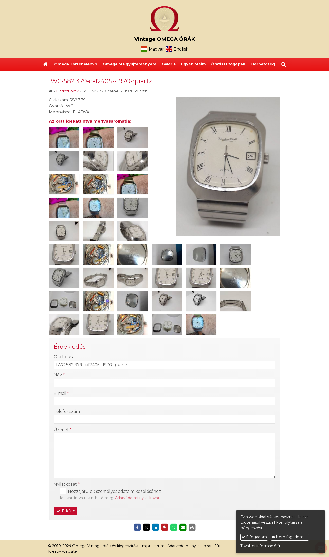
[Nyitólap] (164, 18)
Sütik (219, 546)
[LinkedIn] (155, 527)
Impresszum (153, 546)
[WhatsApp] (174, 527)
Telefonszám (67, 411)
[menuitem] (129, 64)
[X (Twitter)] (146, 527)
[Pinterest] (164, 527)
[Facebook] (137, 527)
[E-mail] (183, 527)
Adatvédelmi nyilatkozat (137, 498)
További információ (258, 546)
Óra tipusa (64, 356)
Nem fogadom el (290, 537)
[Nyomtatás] (192, 527)
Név (59, 375)
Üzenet (63, 429)
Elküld (66, 511)
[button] (284, 64)
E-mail (61, 393)
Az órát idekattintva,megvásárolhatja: (90, 121)
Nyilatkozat (67, 484)
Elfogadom (254, 537)
